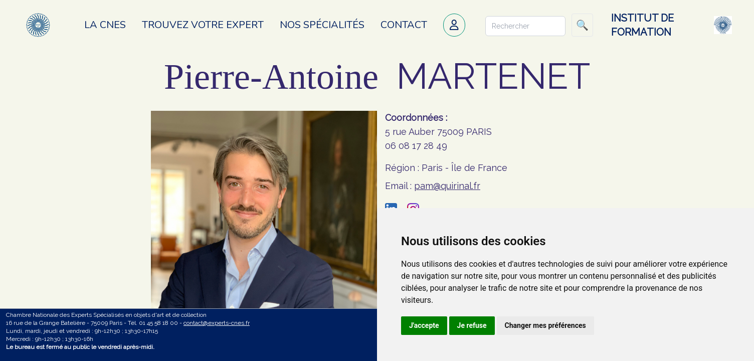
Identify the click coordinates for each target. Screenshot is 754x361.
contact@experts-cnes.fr (216, 322)
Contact (404, 25)
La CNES (105, 25)
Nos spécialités (322, 25)
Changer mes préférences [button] (545, 325)
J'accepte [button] (424, 325)
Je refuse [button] (472, 325)
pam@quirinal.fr (447, 185)
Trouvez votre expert (203, 25)
